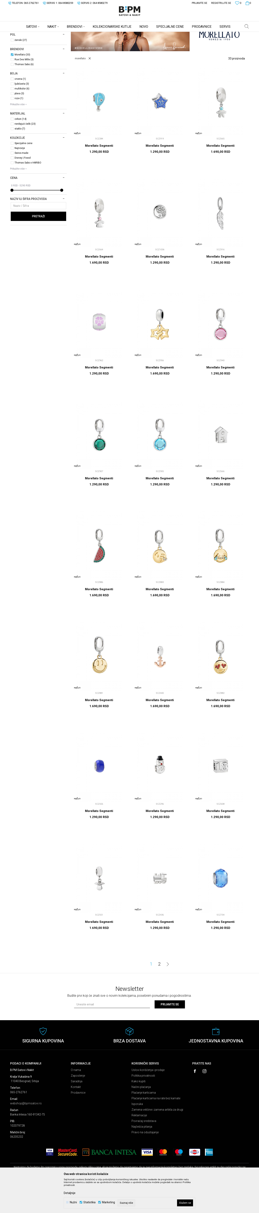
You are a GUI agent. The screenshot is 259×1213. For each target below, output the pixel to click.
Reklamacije (139, 1147)
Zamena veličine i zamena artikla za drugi (157, 1141)
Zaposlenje (78, 1107)
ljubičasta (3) (22, 115)
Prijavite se (170, 1036)
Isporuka (137, 1135)
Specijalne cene (23, 175)
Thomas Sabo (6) (24, 96)
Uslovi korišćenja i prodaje (148, 1101)
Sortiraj (169, 41)
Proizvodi (39, 34)
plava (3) (19, 125)
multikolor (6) (22, 120)
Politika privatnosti (143, 1107)
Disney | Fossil (23, 189)
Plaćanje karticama (144, 1124)
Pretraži (38, 248)
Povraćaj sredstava (144, 1152)
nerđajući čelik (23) (25, 155)
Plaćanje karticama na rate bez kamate (156, 1130)
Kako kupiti (138, 1113)
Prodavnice (78, 1124)
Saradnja (76, 1113)
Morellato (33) (22, 86)
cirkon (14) (21, 150)
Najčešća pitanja (142, 1158)
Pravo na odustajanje (145, 1164)
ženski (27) (21, 71)
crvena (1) (20, 110)
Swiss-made (21, 184)
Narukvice (19, 52)
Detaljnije (69, 1193)
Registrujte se (221, 2)
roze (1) (19, 130)
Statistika (89, 1202)
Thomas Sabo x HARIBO (28, 194)
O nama (76, 1101)
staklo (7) (20, 160)
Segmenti (20, 57)
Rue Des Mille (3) (24, 91)
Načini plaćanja (141, 1118)
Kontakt (76, 1118)
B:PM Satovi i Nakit (20, 34)
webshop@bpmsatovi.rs (26, 1135)
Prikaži (206, 41)
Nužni (73, 1202)
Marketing (108, 1202)
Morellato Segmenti (99, 177)
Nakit (50, 34)
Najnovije (20, 179)
